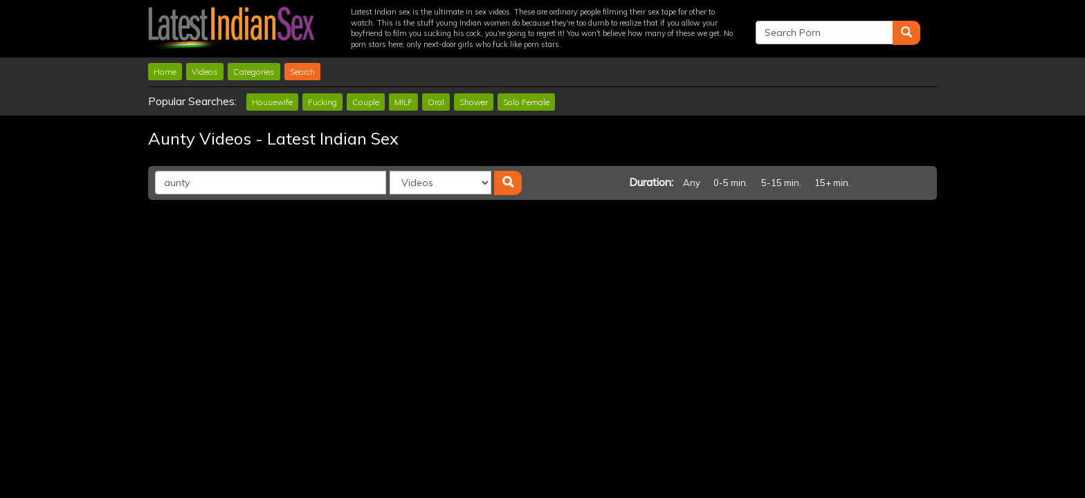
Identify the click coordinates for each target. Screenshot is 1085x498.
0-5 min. (730, 182)
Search (302, 71)
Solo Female (526, 102)
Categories (254, 71)
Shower (473, 102)
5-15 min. (781, 182)
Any (691, 182)
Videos (205, 71)
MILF (403, 102)
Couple (365, 102)
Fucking (322, 102)
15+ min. (832, 182)
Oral (436, 102)
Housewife (272, 102)
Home (165, 71)
